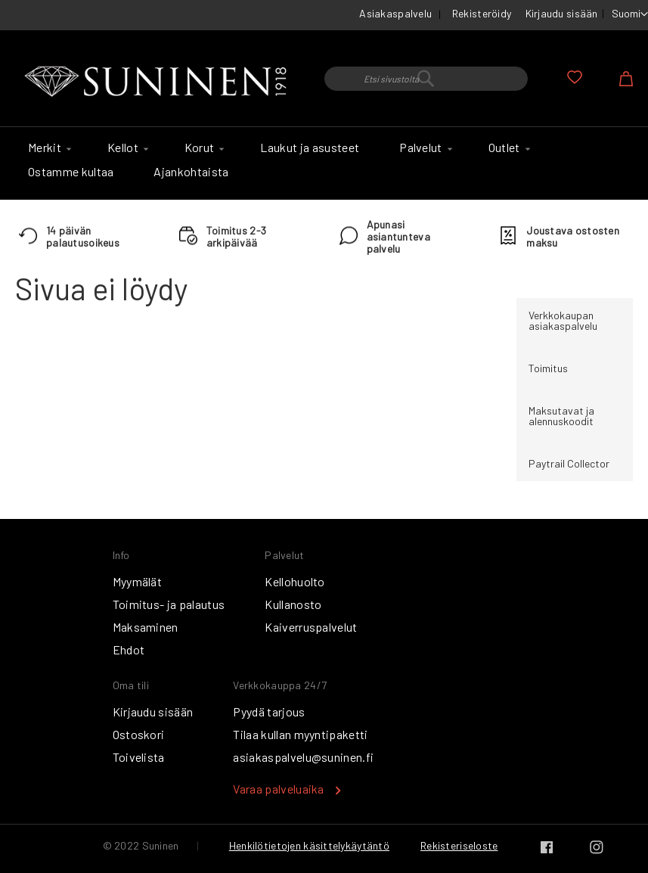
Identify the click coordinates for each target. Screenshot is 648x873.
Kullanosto (293, 604)
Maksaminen (145, 627)
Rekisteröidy (481, 13)
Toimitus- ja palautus (169, 604)
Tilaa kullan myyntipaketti (300, 734)
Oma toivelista (575, 77)
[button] (630, 14)
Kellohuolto (295, 581)
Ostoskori (139, 734)
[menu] (324, 163)
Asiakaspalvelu (395, 13)
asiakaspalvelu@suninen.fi (303, 757)
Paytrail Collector (569, 463)
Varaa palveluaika (278, 788)
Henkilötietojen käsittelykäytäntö (309, 845)
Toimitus (548, 368)
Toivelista (139, 757)
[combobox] (426, 79)
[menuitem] (47, 147)
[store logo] (158, 82)
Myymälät (138, 581)
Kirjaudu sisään (562, 13)
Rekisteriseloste (459, 845)
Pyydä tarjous (269, 711)
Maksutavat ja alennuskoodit (561, 415)
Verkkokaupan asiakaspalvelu (563, 320)
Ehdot (129, 649)
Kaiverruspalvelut (311, 627)
